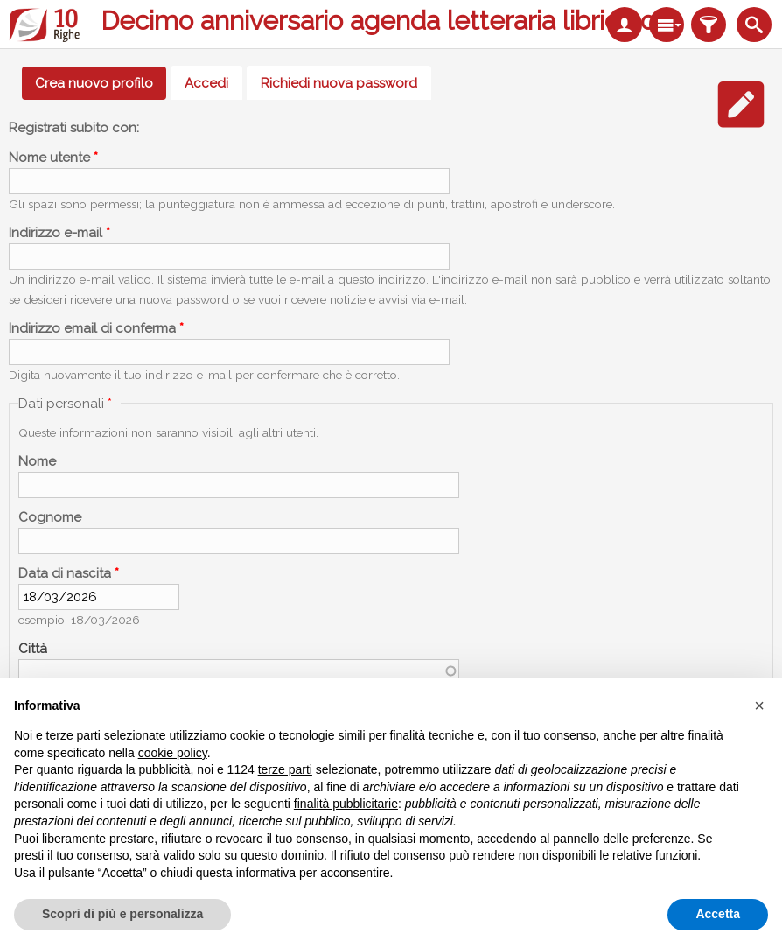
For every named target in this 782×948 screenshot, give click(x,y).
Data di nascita (68, 573)
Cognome (49, 517)
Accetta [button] (717, 914)
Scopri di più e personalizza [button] (122, 914)
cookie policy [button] (172, 753)
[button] (759, 706)
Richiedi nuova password (339, 83)
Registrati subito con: (74, 128)
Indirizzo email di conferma (96, 328)
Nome (37, 461)
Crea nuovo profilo (100, 83)
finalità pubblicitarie (346, 804)
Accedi (206, 83)
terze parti (285, 769)
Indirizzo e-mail (59, 233)
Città (32, 649)
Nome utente (53, 157)
